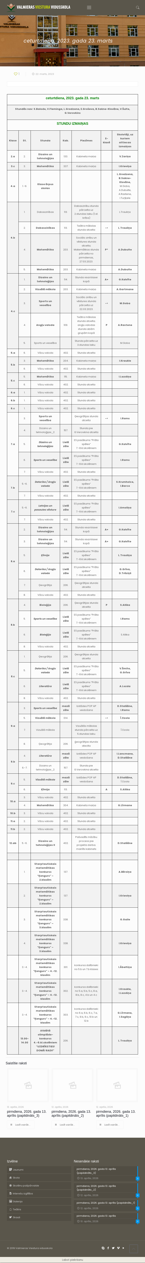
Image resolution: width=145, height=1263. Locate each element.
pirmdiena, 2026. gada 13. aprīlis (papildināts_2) (71, 1113)
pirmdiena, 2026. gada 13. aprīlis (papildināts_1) (116, 1113)
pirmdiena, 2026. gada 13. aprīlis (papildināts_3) (26, 1113)
